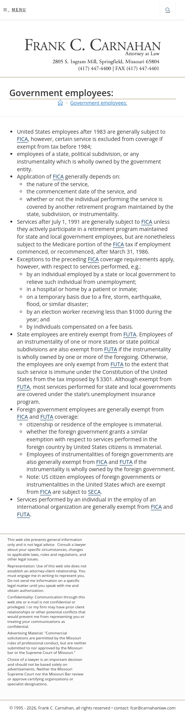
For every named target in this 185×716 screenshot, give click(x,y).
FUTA (129, 334)
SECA (94, 491)
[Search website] (167, 10)
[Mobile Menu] (14, 10)
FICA (22, 139)
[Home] (60, 102)
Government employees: (98, 102)
